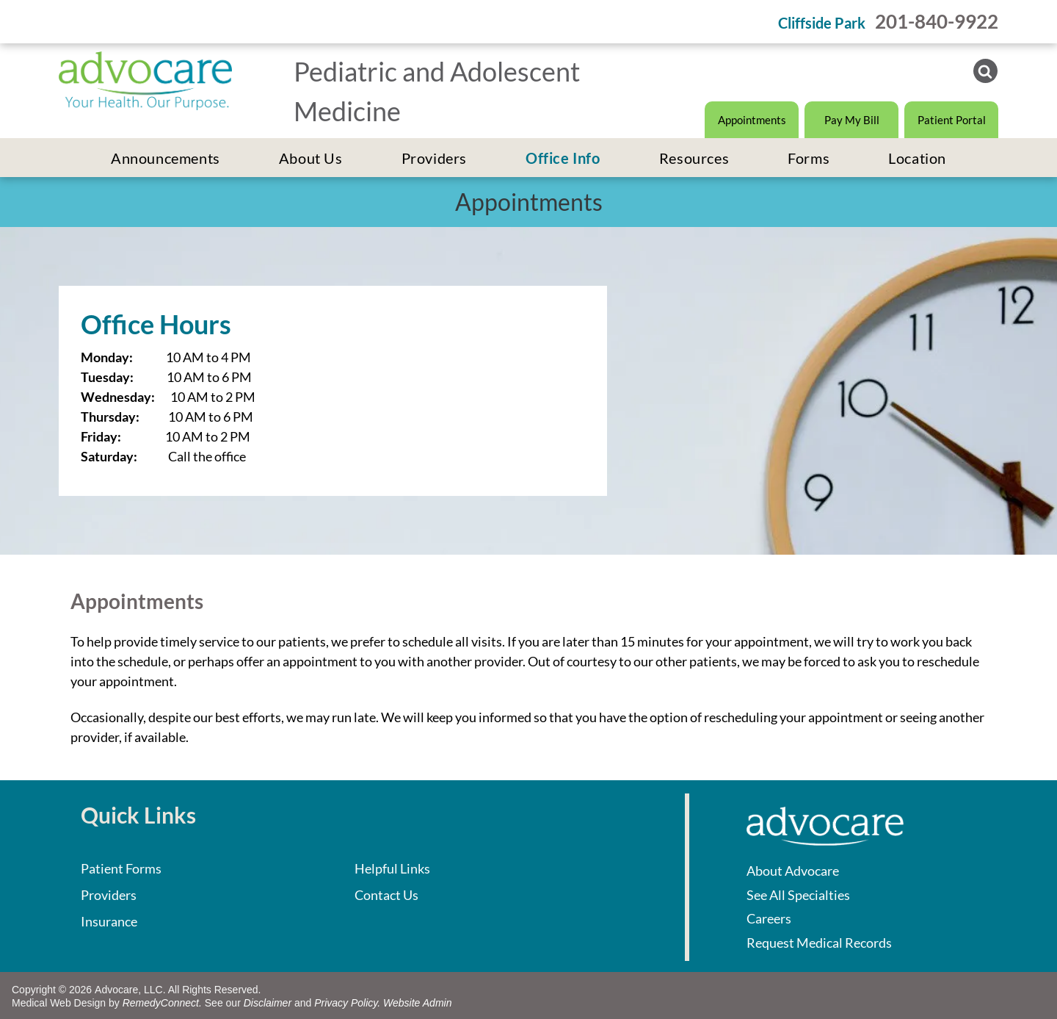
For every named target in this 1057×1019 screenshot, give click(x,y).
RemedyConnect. (162, 1003)
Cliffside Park (821, 23)
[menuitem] (165, 158)
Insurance (109, 921)
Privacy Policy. (347, 1003)
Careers (769, 918)
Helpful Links (392, 868)
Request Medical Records (819, 943)
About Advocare (793, 871)
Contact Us (386, 895)
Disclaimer (267, 1003)
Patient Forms (121, 868)
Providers (109, 895)
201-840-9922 (936, 21)
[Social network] (985, 73)
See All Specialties (798, 895)
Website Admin (417, 1003)
